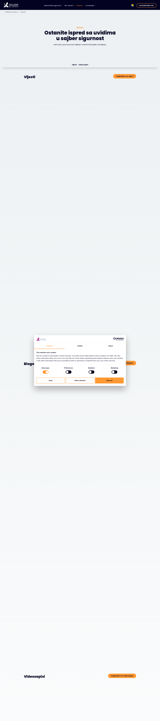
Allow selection (80, 380)
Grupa (122, 711)
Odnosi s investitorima (127, 718)
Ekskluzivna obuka (125, 715)
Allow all (109, 380)
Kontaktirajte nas (146, 5)
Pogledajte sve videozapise (122, 408)
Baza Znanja (69, 718)
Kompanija (90, 5)
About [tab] (110, 346)
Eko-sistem (69, 5)
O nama (87, 718)
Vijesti (74, 65)
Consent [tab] (49, 346)
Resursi (80, 5)
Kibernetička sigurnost (53, 5)
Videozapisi (83, 65)
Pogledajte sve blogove (123, 229)
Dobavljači (49, 718)
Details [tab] (80, 346)
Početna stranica (12, 12)
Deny (51, 380)
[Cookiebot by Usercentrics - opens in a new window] (115, 339)
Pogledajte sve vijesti (124, 76)
